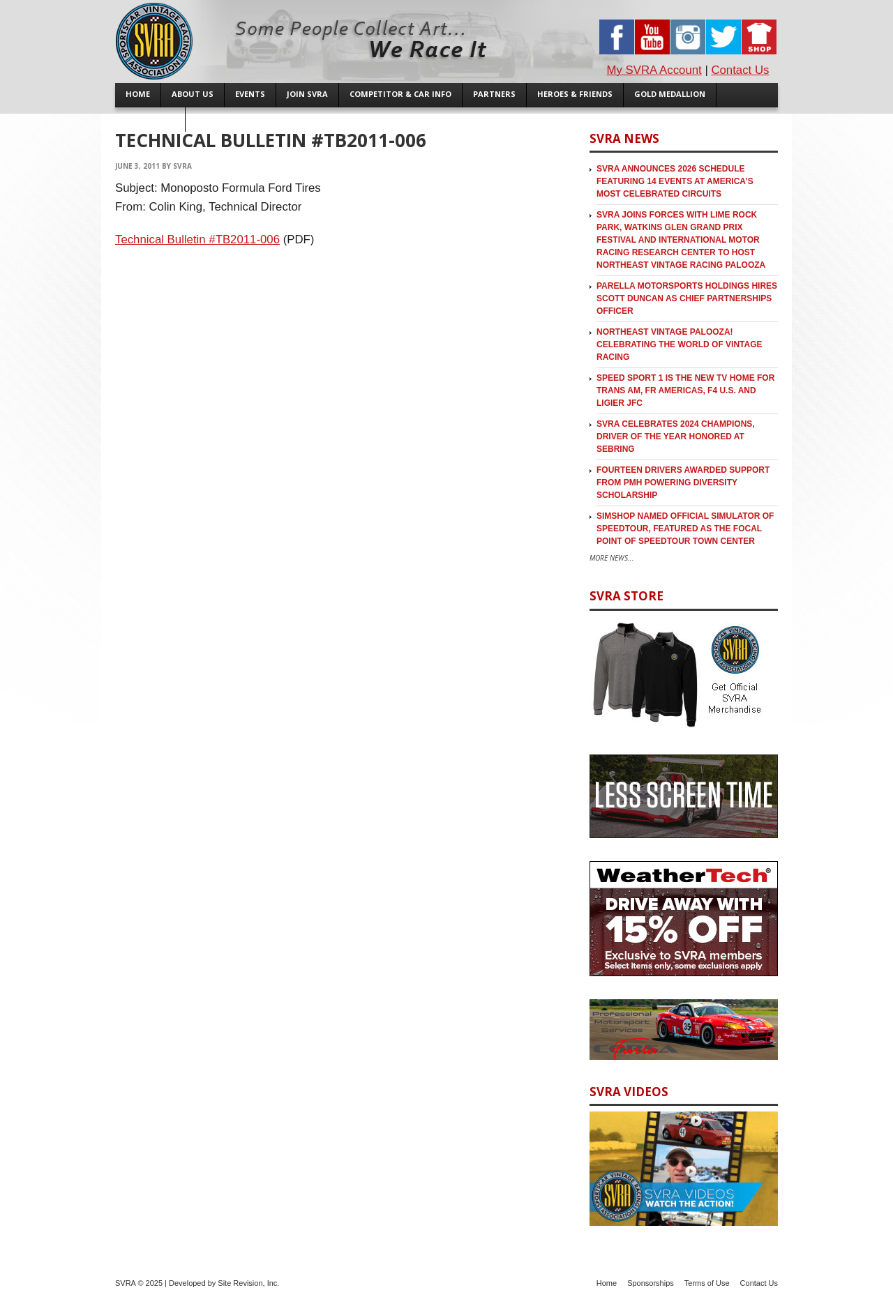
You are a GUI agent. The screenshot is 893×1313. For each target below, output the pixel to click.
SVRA (182, 166)
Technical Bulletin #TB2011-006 (197, 239)
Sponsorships (650, 1283)
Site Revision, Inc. (248, 1283)
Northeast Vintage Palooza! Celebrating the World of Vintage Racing (679, 344)
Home (606, 1283)
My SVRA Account (654, 70)
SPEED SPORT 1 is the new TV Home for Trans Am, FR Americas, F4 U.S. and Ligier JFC (685, 390)
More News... (612, 558)
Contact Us (740, 70)
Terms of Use (707, 1283)
